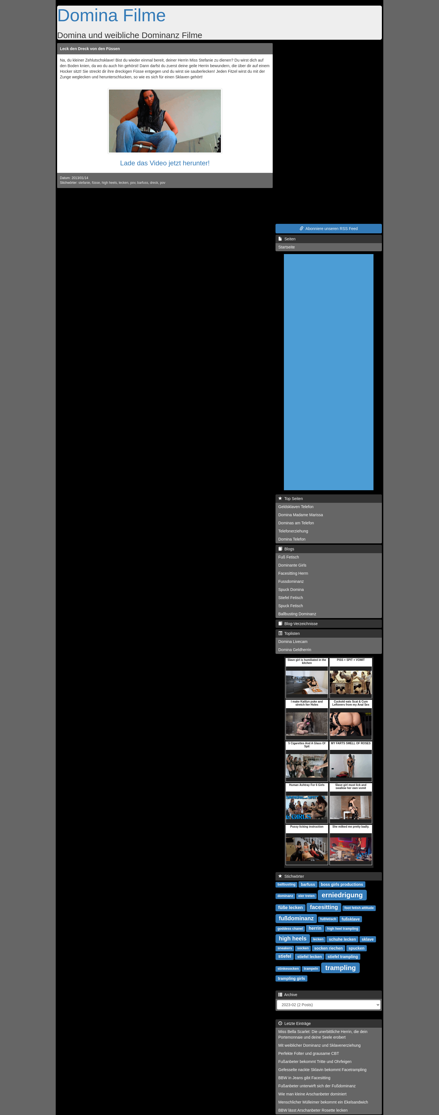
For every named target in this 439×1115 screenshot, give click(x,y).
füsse (96, 183)
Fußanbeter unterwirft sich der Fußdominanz (317, 1086)
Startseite (286, 247)
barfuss (142, 183)
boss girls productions (342, 884)
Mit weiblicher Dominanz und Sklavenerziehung (319, 1045)
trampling (340, 967)
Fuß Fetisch (288, 557)
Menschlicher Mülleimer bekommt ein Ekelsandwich (323, 1102)
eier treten (306, 896)
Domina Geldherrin (294, 649)
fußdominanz (296, 918)
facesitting (324, 907)
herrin (315, 928)
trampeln (311, 969)
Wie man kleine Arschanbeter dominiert (312, 1094)
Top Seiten (290, 498)
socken (303, 948)
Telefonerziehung (293, 531)
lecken (123, 183)
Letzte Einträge (294, 1023)
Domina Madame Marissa (300, 515)
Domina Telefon (291, 539)
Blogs (286, 549)
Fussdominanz (291, 581)
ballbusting (286, 884)
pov (132, 183)
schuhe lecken (342, 939)
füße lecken (290, 907)
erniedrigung (342, 894)
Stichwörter (291, 876)
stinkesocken (288, 969)
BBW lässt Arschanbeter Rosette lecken (312, 1110)
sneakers (284, 948)
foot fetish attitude (359, 908)
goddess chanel (290, 929)
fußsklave (351, 919)
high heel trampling (342, 929)
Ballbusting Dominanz (297, 614)
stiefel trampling (343, 956)
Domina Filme (111, 15)
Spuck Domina (291, 589)
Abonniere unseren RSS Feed (329, 228)
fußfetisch (328, 919)
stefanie (84, 183)
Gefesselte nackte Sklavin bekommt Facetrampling (322, 1069)
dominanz (285, 896)
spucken (357, 948)
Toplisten (289, 633)
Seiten (286, 239)
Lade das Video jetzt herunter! (165, 163)
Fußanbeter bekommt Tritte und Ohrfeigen (314, 1061)
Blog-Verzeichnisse (298, 623)
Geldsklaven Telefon (296, 506)
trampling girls (291, 978)
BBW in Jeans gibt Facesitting (304, 1078)
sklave (368, 939)
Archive (287, 994)
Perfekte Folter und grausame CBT (308, 1053)
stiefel (284, 956)
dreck (154, 183)
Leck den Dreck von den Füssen (90, 48)
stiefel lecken (309, 956)
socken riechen (328, 948)
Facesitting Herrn (293, 573)
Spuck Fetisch (290, 606)
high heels (109, 183)
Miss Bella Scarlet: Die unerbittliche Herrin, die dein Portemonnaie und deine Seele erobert (322, 1034)
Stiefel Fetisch (290, 597)
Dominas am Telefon (296, 523)
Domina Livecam (292, 641)
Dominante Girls (292, 565)
